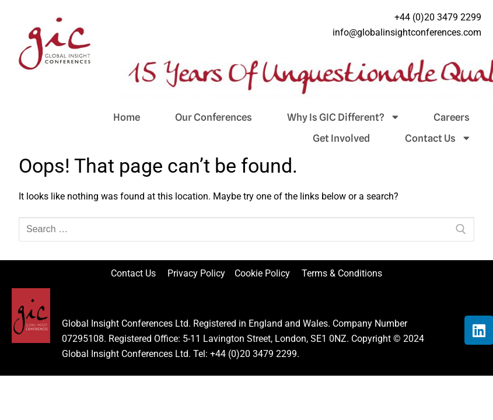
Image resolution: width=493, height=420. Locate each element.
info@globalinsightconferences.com (407, 32)
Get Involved (341, 138)
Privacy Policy (197, 273)
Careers (451, 117)
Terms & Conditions (342, 273)
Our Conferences (213, 117)
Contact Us (437, 138)
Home (126, 117)
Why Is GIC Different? (342, 117)
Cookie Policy (267, 273)
